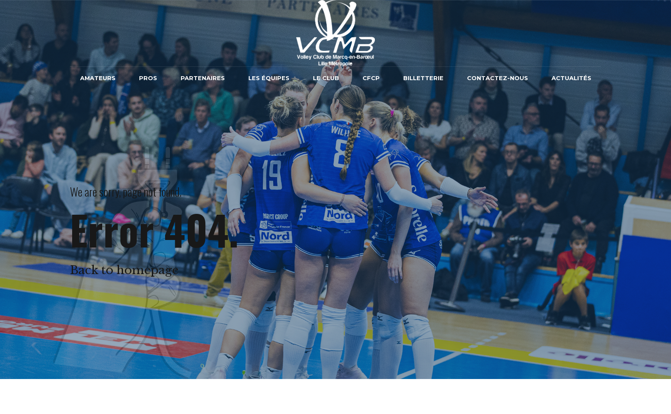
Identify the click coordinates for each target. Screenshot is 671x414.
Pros (148, 77)
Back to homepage (124, 270)
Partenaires (203, 77)
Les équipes (268, 77)
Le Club (326, 77)
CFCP (371, 77)
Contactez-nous (497, 77)
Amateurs (98, 77)
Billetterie (423, 77)
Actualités (571, 77)
